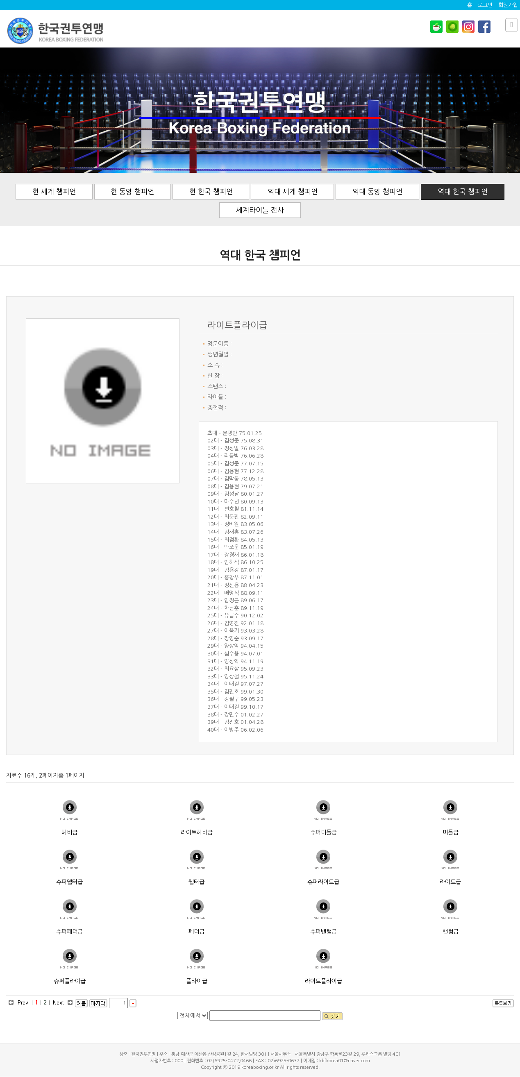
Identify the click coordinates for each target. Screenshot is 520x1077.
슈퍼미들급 (323, 832)
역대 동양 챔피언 (378, 191)
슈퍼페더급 (69, 931)
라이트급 (450, 882)
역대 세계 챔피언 (293, 191)
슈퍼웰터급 (69, 882)
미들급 (451, 832)
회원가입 (508, 5)
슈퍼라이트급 (323, 882)
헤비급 (69, 832)
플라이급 (196, 981)
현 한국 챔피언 (211, 191)
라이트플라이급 (323, 981)
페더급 (196, 931)
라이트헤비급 (197, 832)
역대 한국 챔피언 (463, 191)
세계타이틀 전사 (260, 209)
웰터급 (196, 882)
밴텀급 (451, 931)
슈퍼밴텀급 (323, 931)
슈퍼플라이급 (70, 981)
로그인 (485, 5)
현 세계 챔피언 (53, 191)
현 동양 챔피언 (132, 191)
